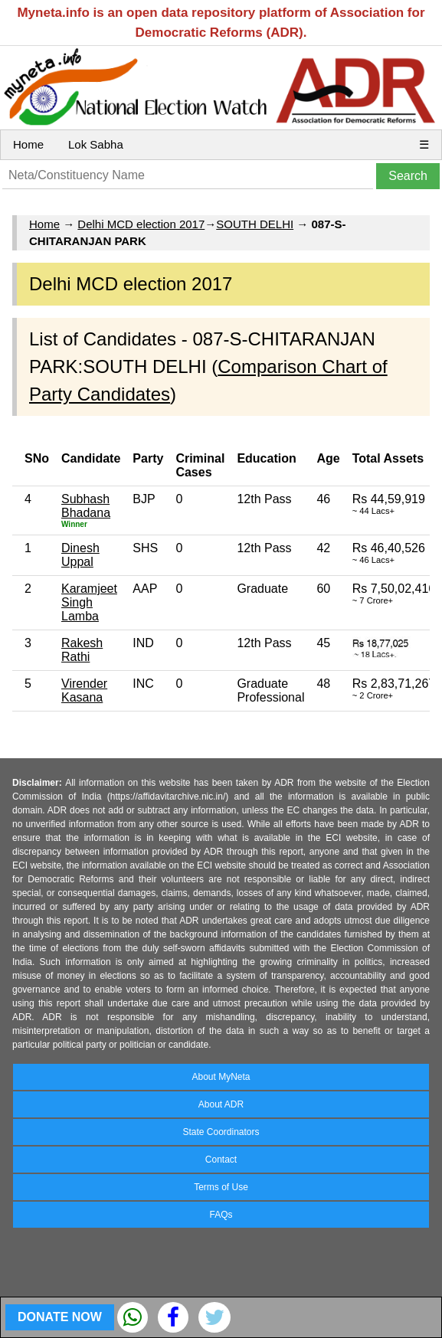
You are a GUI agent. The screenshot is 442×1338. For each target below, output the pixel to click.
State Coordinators (220, 1132)
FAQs (220, 1214)
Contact (221, 1159)
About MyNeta (221, 1076)
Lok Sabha (95, 144)
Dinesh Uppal (80, 554)
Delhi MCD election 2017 (141, 224)
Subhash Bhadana (85, 505)
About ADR (221, 1104)
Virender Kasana (84, 690)
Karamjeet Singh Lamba (89, 602)
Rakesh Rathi (82, 649)
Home (28, 144)
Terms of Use (221, 1187)
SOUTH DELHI (254, 224)
